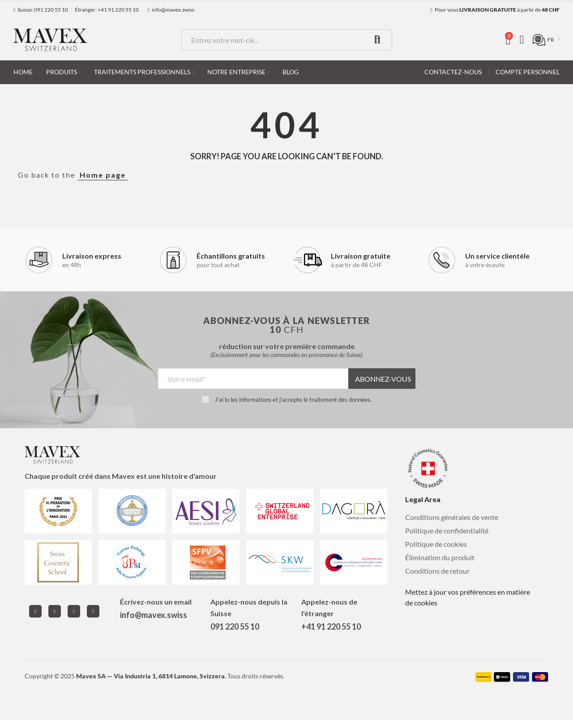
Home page (103, 174)
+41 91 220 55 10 (331, 626)
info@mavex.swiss (153, 615)
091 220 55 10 (234, 626)
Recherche (377, 40)
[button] (40, 9)
